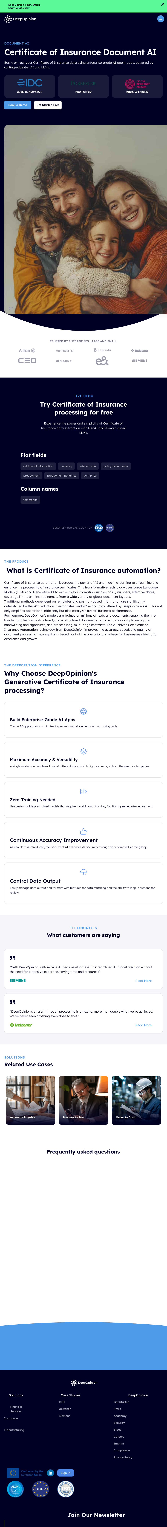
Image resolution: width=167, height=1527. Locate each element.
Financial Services (16, 1409)
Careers (119, 1436)
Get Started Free (47, 105)
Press (117, 1409)
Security (119, 1422)
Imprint (119, 1443)
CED (62, 1402)
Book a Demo (17, 105)
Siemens (64, 1416)
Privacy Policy (123, 1457)
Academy (120, 1416)
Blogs (117, 1429)
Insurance (11, 1418)
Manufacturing (14, 1430)
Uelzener (65, 1409)
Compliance (122, 1450)
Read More (143, 981)
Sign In (65, 1473)
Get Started (121, 1402)
